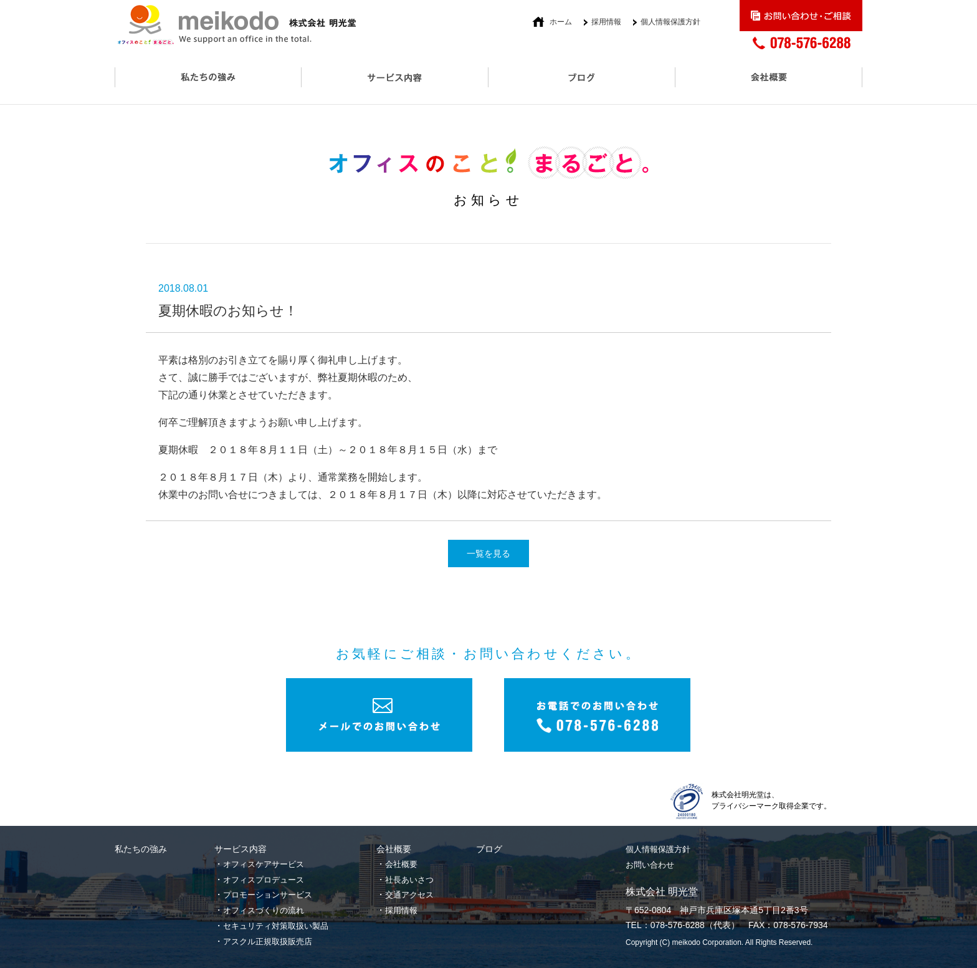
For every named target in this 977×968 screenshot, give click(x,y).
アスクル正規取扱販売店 (267, 941)
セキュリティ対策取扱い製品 (275, 926)
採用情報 (606, 21)
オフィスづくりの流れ (263, 910)
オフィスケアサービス (263, 864)
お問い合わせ (650, 865)
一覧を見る (488, 553)
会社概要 (401, 864)
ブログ (489, 849)
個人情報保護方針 (670, 21)
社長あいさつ (409, 879)
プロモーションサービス (267, 894)
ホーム (561, 21)
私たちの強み (141, 849)
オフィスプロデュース (263, 879)
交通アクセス (409, 894)
